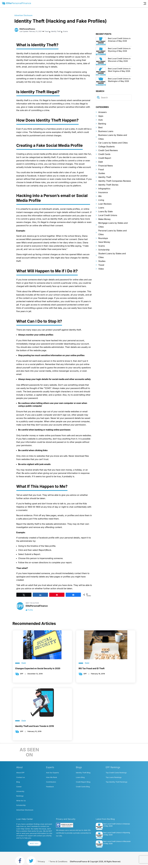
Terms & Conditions (62, 856)
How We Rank (51, 777)
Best (100, 127)
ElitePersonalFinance (27, 29)
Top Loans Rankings (114, 777)
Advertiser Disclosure (23, 15)
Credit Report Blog (83, 781)
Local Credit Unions (107, 215)
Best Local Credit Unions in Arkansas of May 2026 (116, 820)
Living (101, 200)
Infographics (104, 188)
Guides (101, 173)
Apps (100, 116)
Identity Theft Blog (83, 773)
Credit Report (104, 158)
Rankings (20, 793)
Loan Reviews (104, 204)
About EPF (20, 773)
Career (19, 785)
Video (101, 268)
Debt (100, 162)
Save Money (104, 242)
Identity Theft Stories (108, 184)
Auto (100, 120)
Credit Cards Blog (83, 785)
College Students (106, 146)
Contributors (51, 781)
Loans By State (105, 211)
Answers (102, 112)
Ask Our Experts (52, 773)
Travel (101, 265)
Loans (101, 207)
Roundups (103, 238)
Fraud (47, 31)
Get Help (34, 838)
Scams (66, 31)
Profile (30, 610)
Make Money (104, 219)
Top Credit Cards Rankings (116, 773)
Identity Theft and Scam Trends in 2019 (34, 726)
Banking (102, 123)
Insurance (103, 192)
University (20, 789)
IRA (100, 196)
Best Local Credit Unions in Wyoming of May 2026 (116, 828)
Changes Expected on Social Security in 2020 (37, 668)
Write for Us (21, 797)
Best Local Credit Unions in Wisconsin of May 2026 (117, 837)
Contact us (20, 777)
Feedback (50, 785)
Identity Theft (56, 31)
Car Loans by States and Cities (113, 142)
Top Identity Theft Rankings (116, 781)
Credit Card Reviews (108, 150)
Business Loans (105, 131)
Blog (18, 781)
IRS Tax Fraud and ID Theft (92, 668)
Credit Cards (104, 154)
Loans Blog (80, 777)
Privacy (43, 856)
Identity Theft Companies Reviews (114, 181)
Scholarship (104, 249)
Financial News (105, 165)
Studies (101, 261)
